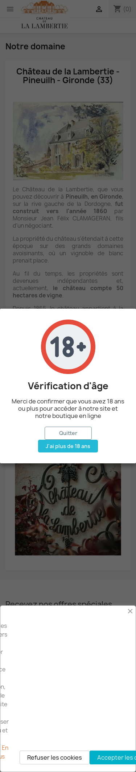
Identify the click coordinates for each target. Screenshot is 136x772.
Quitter (68, 433)
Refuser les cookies (54, 757)
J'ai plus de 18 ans (68, 446)
